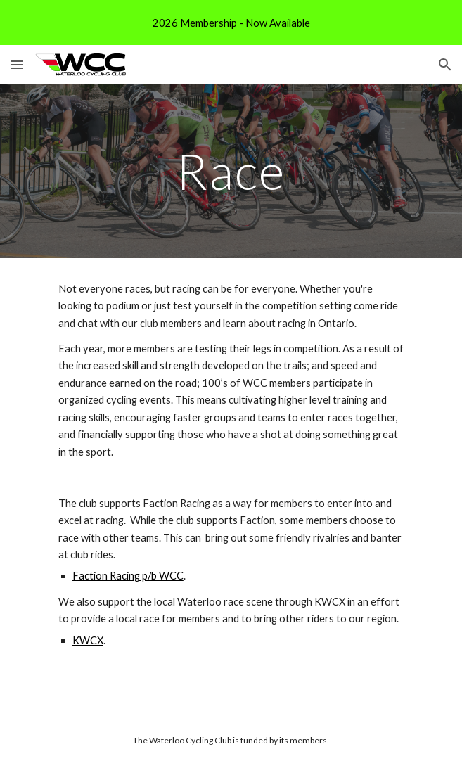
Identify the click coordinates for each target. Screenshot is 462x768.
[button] (17, 64)
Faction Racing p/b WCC (128, 576)
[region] (231, 22)
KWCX (87, 640)
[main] (231, 171)
